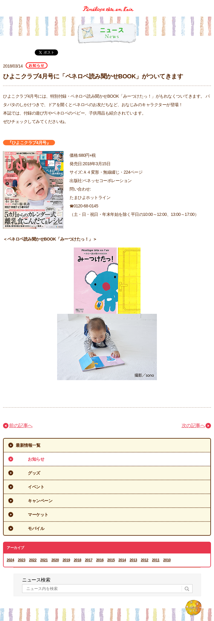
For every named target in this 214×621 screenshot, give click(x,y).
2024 (10, 560)
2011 (156, 560)
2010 (167, 560)
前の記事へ (21, 425)
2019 (66, 560)
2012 (144, 560)
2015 (111, 560)
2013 (133, 560)
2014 (122, 560)
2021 (44, 560)
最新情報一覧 (28, 445)
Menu (207, 4)
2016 (100, 560)
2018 (77, 560)
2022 (33, 560)
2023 (21, 560)
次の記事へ (193, 425)
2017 (88, 560)
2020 (55, 560)
